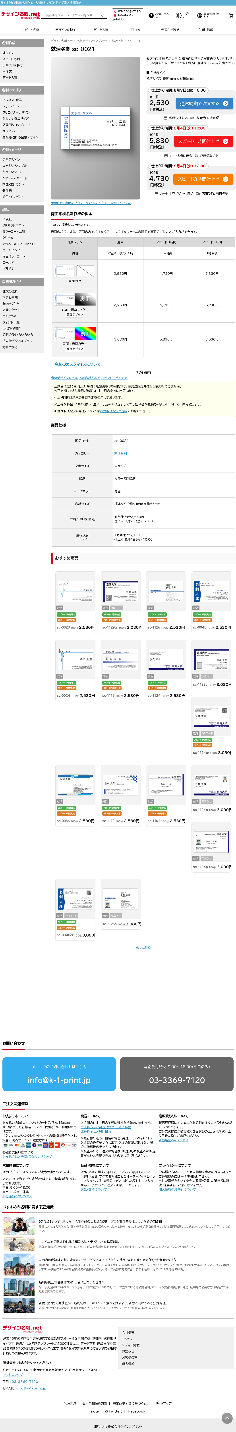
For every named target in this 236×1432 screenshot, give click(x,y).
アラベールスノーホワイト (19, 244)
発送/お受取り (171, 29)
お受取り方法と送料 (113, 411)
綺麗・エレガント (13, 184)
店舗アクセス (11, 310)
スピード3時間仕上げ (203, 179)
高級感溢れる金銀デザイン (20, 137)
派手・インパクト (13, 196)
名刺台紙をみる (89, 377)
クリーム (8, 237)
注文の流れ (10, 291)
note (95, 1394)
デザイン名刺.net (62, 40)
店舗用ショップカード (16, 124)
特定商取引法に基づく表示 (131, 1386)
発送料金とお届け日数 (96, 1114)
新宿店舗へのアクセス (173, 1123)
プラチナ (8, 268)
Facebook (136, 1394)
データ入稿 (100, 29)
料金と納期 (10, 297)
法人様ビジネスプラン (17, 341)
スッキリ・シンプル (14, 165)
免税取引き (10, 347)
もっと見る (143, 947)
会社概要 (128, 1315)
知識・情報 (206, 29)
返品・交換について (94, 1172)
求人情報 (128, 1346)
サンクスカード (12, 131)
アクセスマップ (13, 1357)
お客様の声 (129, 1340)
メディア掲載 (130, 1328)
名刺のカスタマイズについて (78, 364)
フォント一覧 (10, 322)
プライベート (10, 106)
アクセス (127, 1322)
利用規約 (70, 1386)
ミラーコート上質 (13, 231)
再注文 (136, 29)
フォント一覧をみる (114, 377)
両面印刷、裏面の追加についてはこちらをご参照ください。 (91, 203)
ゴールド (8, 262)
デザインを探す (65, 29)
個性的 (7, 190)
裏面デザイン (75, 314)
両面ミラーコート (13, 256)
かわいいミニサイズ (15, 118)
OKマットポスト (13, 225)
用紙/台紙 (9, 316)
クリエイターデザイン (16, 112)
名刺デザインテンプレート (92, 40)
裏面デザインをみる (64, 377)
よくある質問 (11, 328)
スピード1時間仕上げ (203, 141)
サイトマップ (163, 1386)
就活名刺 (118, 40)
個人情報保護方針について (177, 1172)
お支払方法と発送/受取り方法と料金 (27, 1139)
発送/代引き (10, 303)
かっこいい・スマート (16, 172)
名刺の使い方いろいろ (17, 334)
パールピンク (11, 250)
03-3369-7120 (177, 1063)
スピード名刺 (30, 29)
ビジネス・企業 (12, 100)
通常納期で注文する (204, 103)
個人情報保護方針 (94, 1386)
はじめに (8, 52)
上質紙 (7, 219)
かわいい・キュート (14, 178)
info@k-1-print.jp (59, 1063)
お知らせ (128, 1334)
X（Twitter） (113, 1394)
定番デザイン (11, 159)
